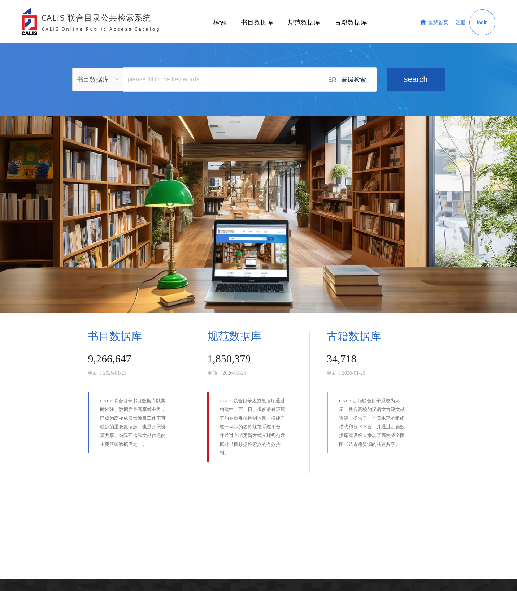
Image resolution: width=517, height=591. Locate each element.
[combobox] (97, 79)
